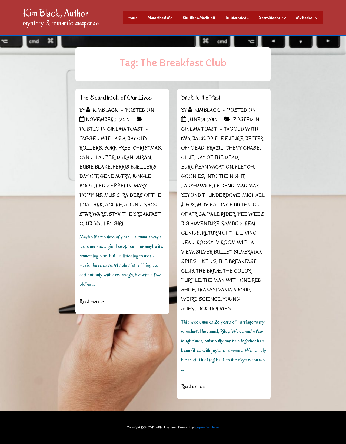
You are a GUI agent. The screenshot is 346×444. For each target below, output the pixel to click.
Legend (224, 185)
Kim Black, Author (55, 13)
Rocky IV (208, 242)
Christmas (147, 148)
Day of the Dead (217, 157)
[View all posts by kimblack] (102, 110)
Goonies (192, 176)
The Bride (208, 270)
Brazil (215, 148)
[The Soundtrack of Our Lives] (108, 119)
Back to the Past (200, 97)
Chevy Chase (242, 148)
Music (112, 195)
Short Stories (273, 17)
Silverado (247, 251)
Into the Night (225, 176)
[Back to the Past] (203, 119)
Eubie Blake (95, 166)
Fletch (244, 166)
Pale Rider (221, 214)
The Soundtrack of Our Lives (115, 97)
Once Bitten (234, 204)
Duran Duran (134, 157)
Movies (207, 204)
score (113, 204)
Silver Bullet (214, 251)
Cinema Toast (125, 129)
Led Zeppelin (114, 185)
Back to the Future (217, 138)
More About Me (160, 18)
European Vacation (207, 166)
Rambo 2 (231, 223)
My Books (308, 17)
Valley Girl (109, 223)
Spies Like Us (198, 261)
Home (133, 18)
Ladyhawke (196, 185)
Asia (120, 138)
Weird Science (201, 299)
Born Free (117, 148)
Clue (187, 157)
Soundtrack (141, 204)
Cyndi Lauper (97, 157)
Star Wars (93, 214)
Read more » (91, 301)
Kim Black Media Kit (198, 18)
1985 (185, 138)
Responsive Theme (206, 427)
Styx (115, 214)
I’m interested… (237, 18)
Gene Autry (115, 176)
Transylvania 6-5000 (223, 289)
